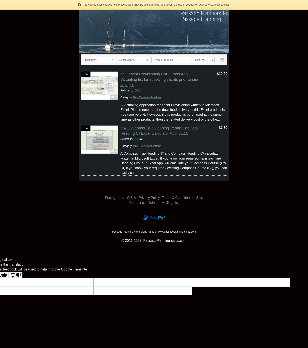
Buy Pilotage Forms (91, 9)
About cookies (221, 4)
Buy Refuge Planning (117, 9)
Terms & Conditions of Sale (182, 198)
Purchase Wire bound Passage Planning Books (197, 9)
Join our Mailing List (163, 203)
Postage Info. (115, 198)
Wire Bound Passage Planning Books (151, 9)
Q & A (131, 198)
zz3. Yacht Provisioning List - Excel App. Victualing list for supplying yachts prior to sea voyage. (159, 79)
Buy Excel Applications (147, 97)
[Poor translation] (15, 275)
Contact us (137, 203)
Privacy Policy (149, 198)
